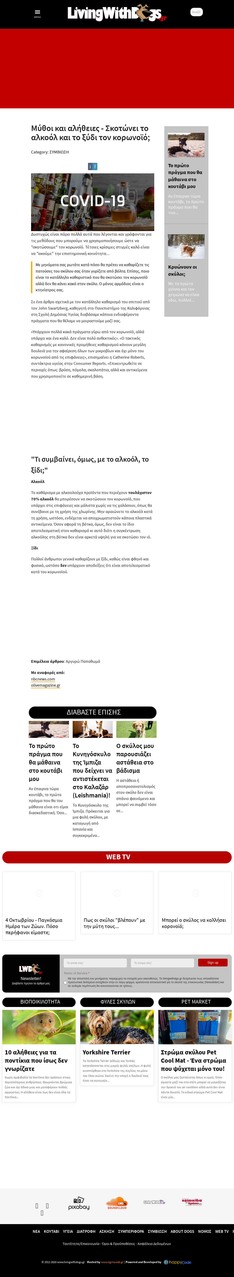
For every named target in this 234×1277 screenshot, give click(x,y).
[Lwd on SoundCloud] (117, 1202)
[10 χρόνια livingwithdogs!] (117, 12)
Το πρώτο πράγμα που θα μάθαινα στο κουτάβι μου (46, 762)
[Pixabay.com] (79, 1202)
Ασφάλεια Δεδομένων (154, 1243)
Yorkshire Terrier (106, 1052)
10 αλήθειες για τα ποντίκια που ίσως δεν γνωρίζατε (36, 1060)
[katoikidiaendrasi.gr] (192, 1201)
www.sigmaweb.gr (112, 1262)
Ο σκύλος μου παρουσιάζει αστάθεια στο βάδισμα (135, 758)
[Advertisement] (117, 68)
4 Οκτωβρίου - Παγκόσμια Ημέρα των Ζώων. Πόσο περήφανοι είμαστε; (33, 925)
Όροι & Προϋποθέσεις (118, 1243)
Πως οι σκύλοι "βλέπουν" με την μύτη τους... (114, 922)
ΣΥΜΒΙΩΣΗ (59, 152)
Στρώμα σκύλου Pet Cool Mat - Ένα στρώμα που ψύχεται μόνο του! (193, 1060)
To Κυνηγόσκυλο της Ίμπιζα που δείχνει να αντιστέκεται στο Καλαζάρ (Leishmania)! (92, 770)
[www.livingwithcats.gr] (154, 1201)
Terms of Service (76, 973)
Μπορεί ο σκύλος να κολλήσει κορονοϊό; (194, 922)
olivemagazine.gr (45, 685)
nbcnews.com (43, 678)
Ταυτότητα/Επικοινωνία (81, 1243)
